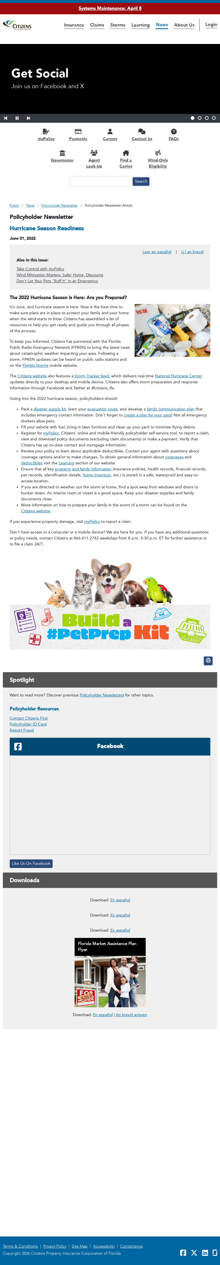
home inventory (97, 475)
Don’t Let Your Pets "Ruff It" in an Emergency (57, 281)
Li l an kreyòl (192, 251)
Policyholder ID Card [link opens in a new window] (28, 724)
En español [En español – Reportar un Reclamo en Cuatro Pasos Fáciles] (120, 1138)
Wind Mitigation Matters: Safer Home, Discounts (60, 275)
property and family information (83, 469)
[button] (9, 117)
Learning (66, 463)
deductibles (31, 463)
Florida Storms (35, 365)
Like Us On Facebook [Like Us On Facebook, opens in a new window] (31, 863)
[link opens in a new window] (110, 927)
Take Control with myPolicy (40, 269)
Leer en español (157, 251)
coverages (174, 457)
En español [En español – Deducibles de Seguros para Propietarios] (120, 1054)
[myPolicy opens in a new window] (46, 134)
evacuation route (102, 409)
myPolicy (51, 433)
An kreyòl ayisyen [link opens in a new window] (131, 1222)
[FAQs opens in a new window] (174, 134)
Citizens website (32, 376)
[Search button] (141, 181)
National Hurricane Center (178, 376)
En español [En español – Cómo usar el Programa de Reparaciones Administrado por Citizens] (120, 969)
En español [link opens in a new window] (103, 1222)
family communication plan (170, 409)
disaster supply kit (50, 409)
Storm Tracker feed (92, 376)
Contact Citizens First (29, 718)
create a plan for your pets (147, 415)
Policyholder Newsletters (102, 695)
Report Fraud (22, 730)
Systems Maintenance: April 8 (110, 8)
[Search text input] (100, 181)
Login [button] (211, 24)
